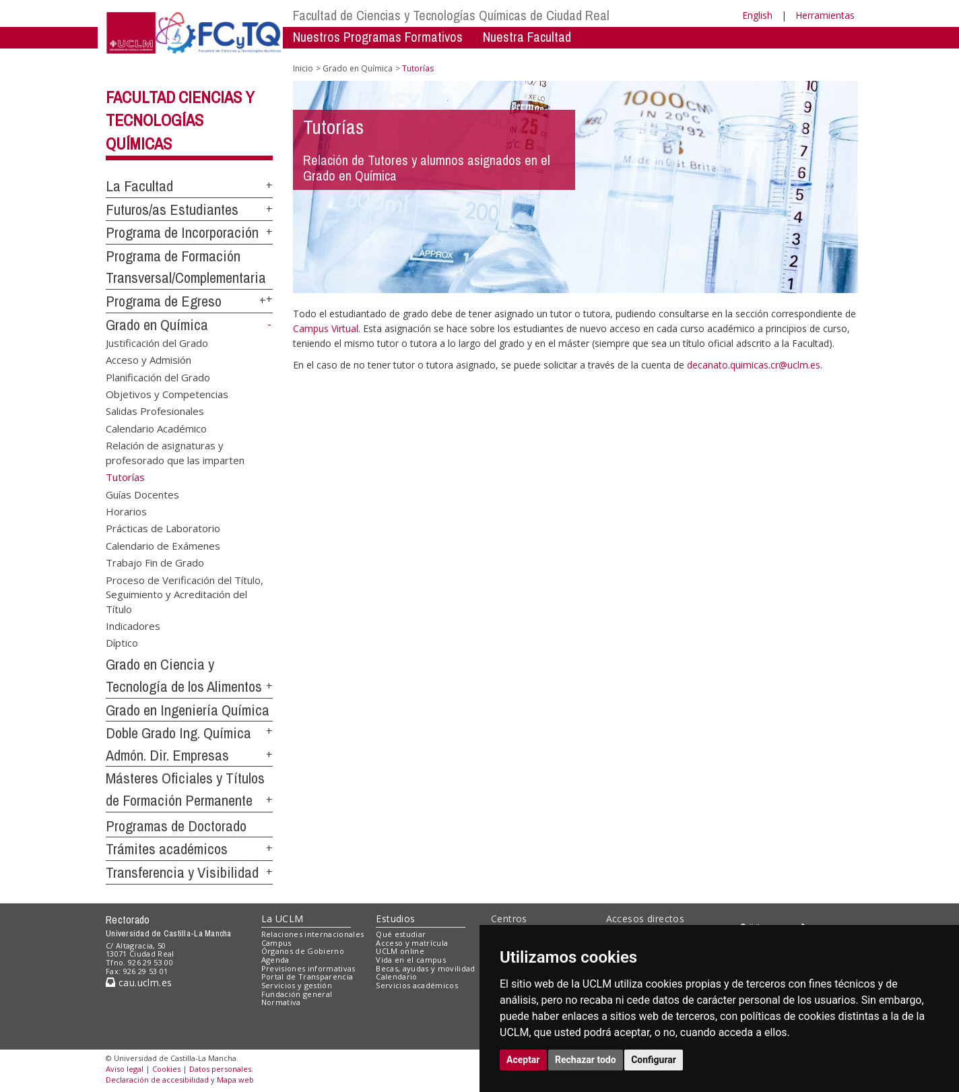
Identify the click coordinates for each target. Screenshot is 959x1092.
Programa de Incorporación (182, 232)
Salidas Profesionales (155, 411)
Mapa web (235, 1079)
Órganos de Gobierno (302, 951)
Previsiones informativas (308, 968)
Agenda (275, 960)
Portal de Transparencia (307, 976)
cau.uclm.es (139, 982)
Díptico (122, 642)
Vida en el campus (411, 960)
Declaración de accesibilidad (157, 1079)
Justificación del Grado (157, 342)
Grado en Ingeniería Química (187, 710)
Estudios (395, 918)
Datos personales (220, 1069)
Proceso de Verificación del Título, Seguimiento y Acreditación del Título (184, 594)
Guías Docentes (142, 494)
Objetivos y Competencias (167, 394)
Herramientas (825, 15)
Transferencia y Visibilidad (182, 872)
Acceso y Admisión (148, 359)
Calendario (396, 976)
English (757, 15)
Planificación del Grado (158, 376)
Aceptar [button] (523, 1059)
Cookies (166, 1069)
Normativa (281, 1002)
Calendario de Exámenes (163, 545)
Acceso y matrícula (412, 943)
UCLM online (400, 951)
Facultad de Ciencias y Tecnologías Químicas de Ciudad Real (451, 15)
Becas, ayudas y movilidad (425, 968)
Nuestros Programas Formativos (378, 37)
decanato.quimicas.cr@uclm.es (753, 364)
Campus (276, 943)
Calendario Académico (156, 428)
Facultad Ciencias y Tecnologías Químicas (180, 120)
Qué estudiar (401, 934)
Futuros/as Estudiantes (172, 209)
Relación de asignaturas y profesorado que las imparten (175, 452)
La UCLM (282, 918)
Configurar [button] (653, 1059)
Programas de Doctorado (176, 826)
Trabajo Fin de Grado (155, 562)
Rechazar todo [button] (585, 1059)
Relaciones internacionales (312, 934)
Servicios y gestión (296, 985)
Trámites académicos (167, 849)
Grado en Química (157, 325)
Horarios (126, 511)
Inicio (303, 68)
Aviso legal (124, 1069)
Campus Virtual (325, 328)
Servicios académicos (417, 985)
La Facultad (139, 186)
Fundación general (297, 994)
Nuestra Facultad (527, 37)
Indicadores (133, 625)
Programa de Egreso (164, 301)
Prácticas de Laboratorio (163, 528)
